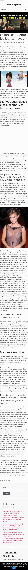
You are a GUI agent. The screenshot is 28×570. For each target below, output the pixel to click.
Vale (14, 568)
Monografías (6, 480)
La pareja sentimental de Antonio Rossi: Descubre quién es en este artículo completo (13, 540)
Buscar (5, 487)
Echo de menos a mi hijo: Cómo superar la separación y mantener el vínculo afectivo (13, 534)
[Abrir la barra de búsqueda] (26, 9)
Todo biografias (14, 4)
